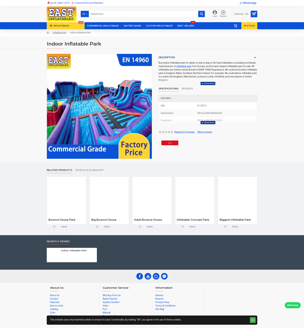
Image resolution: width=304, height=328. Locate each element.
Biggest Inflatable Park (235, 219)
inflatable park (184, 66)
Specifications (168, 86)
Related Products (59, 170)
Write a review (205, 128)
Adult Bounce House (148, 219)
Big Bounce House (103, 219)
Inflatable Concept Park (193, 219)
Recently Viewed (58, 241)
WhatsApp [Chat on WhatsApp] (292, 305)
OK (252, 320)
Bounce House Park (62, 219)
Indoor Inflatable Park (74, 250)
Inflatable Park (59, 32)
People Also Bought (90, 170)
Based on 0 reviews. (185, 128)
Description (167, 57)
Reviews (187, 86)
